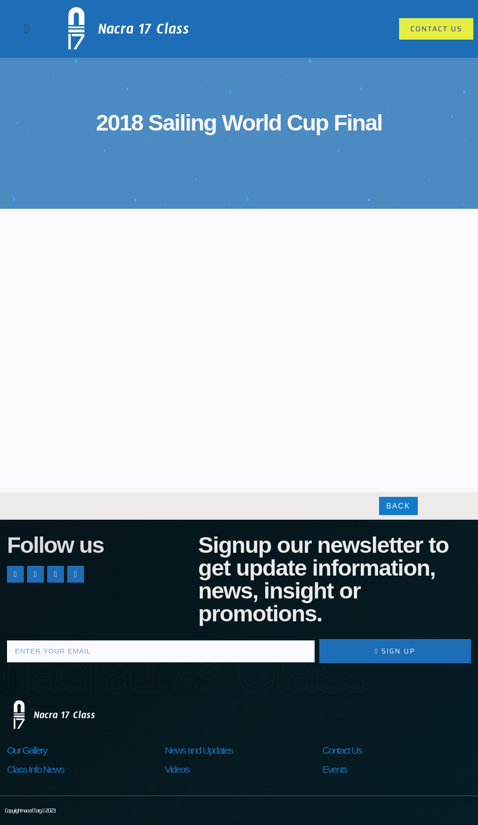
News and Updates (198, 750)
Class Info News (35, 769)
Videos (177, 769)
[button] (26, 29)
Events (335, 769)
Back (399, 506)
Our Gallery (27, 750)
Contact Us (342, 750)
